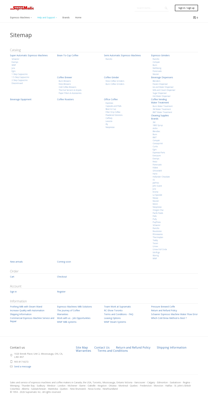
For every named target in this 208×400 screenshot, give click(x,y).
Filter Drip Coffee (113, 112)
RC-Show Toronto (113, 310)
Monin (155, 204)
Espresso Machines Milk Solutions (74, 306)
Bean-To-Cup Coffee (67, 55)
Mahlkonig (157, 68)
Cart (12, 276)
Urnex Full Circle (160, 249)
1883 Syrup (158, 125)
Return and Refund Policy (164, 310)
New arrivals (16, 261)
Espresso (109, 103)
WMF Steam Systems (115, 321)
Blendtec (156, 131)
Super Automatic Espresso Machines (29, 55)
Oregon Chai (158, 210)
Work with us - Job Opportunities (73, 318)
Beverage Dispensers (162, 77)
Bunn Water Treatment (163, 106)
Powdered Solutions (114, 115)
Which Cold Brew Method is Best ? (169, 318)
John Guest (157, 185)
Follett (155, 167)
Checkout (62, 276)
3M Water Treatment (162, 109)
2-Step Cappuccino (20, 80)
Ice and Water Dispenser (163, 87)
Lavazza (109, 121)
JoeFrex (156, 182)
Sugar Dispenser (160, 93)
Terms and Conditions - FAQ (118, 314)
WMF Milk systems (66, 321)
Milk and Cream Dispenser (164, 90)
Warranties (62, 314)
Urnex (155, 246)
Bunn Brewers (65, 81)
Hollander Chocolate (161, 176)
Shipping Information (20, 314)
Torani (155, 243)
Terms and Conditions (112, 350)
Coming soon (64, 261)
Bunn (155, 65)
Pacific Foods (158, 213)
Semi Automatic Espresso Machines (122, 55)
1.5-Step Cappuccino (20, 77)
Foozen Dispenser (160, 84)
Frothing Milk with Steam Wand (26, 306)
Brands (154, 118)
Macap (155, 198)
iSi (154, 179)
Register (61, 291)
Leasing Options (112, 318)
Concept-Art (158, 143)
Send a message (22, 366)
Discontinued (17, 83)
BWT (155, 137)
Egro (13, 71)
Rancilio (109, 59)
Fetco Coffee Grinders (115, 81)
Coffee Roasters (65, 99)
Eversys (15, 62)
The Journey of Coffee (68, 310)
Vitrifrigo (156, 252)
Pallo (155, 216)
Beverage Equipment (20, 99)
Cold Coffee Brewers (67, 87)
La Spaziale (157, 195)
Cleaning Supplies (160, 115)
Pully (155, 219)
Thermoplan (158, 237)
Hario (155, 173)
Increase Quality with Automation (27, 310)
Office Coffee (111, 99)
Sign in (13, 291)
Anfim (155, 128)
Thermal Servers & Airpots (70, 90)
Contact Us (102, 347)
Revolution (157, 231)
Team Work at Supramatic (117, 306)
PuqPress (157, 222)
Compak (156, 62)
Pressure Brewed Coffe (163, 306)
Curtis (155, 146)
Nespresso (110, 127)
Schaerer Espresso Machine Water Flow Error (174, 314)
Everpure (157, 155)
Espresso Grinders (160, 55)
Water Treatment (160, 102)
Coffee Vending (159, 99)
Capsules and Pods (113, 106)
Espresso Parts (159, 152)
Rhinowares (158, 234)
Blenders (156, 81)
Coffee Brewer (64, 77)
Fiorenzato (157, 71)
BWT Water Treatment (162, 112)
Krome (155, 192)
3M (154, 122)
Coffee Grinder (111, 77)
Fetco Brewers (65, 84)
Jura (13, 68)
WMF (14, 65)
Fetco (155, 161)
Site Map (82, 347)
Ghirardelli (157, 170)
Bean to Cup (111, 109)
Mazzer (156, 74)
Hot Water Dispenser (162, 96)
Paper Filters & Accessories (70, 93)
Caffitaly (109, 118)
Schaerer (15, 59)
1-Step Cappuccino (20, 74)
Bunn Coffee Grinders (115, 84)
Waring (156, 255)
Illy (107, 124)
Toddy (155, 240)
